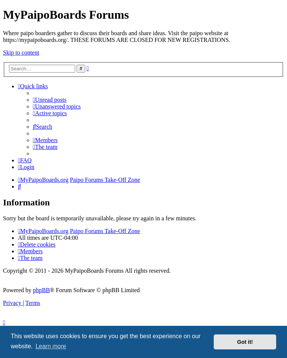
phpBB (41, 290)
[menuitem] (50, 100)
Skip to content (21, 52)
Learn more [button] (51, 346)
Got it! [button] (245, 342)
